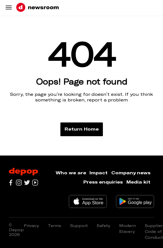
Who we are (71, 172)
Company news (130, 172)
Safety (103, 225)
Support (79, 225)
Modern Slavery (127, 228)
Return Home (82, 128)
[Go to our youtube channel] (35, 183)
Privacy (31, 225)
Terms (54, 225)
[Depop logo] (23, 172)
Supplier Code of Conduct (154, 231)
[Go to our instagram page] (19, 183)
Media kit (138, 181)
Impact (98, 172)
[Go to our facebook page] (11, 183)
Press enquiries (103, 181)
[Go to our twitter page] (27, 183)
